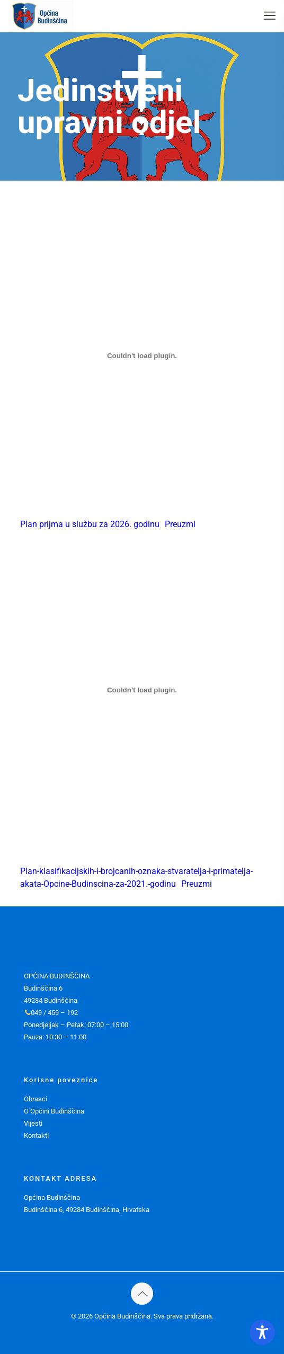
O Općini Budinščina (54, 1111)
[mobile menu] (270, 16)
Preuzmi (180, 524)
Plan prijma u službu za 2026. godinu (89, 524)
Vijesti (33, 1123)
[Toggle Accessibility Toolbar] (262, 1332)
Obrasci (35, 1099)
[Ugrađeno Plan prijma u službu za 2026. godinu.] (142, 355)
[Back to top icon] (142, 1293)
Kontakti (36, 1135)
